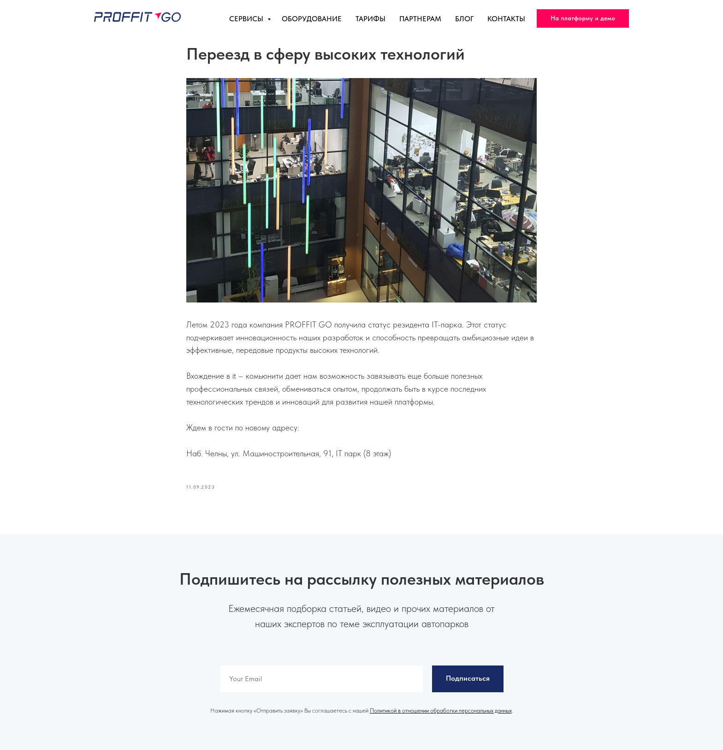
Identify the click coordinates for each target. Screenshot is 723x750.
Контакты (506, 18)
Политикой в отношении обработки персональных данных (441, 710)
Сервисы (247, 18)
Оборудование (312, 18)
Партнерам (420, 18)
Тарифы (370, 18)
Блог (464, 18)
